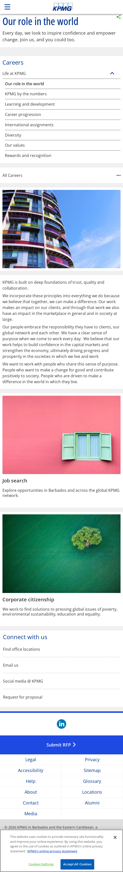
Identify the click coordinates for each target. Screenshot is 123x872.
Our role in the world (24, 83)
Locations (92, 792)
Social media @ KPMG (23, 681)
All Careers (61, 175)
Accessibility (30, 770)
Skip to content (74, 7)
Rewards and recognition (28, 155)
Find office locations (21, 649)
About (31, 792)
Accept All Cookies (77, 864)
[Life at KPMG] (112, 73)
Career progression (23, 114)
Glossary (92, 781)
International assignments (29, 124)
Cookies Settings (41, 864)
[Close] (115, 837)
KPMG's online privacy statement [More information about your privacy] (52, 851)
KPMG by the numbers (26, 94)
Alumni (92, 803)
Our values (15, 145)
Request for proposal (22, 697)
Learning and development (30, 104)
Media (30, 813)
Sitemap (92, 770)
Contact (31, 803)
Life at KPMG (14, 73)
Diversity (13, 135)
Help (30, 781)
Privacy (92, 759)
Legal (30, 759)
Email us (10, 665)
